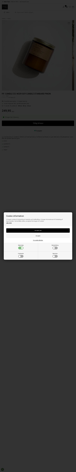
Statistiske (55, 255)
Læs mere (9, 223)
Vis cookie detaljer (38, 240)
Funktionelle (21, 255)
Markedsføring (55, 247)
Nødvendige (21, 247)
